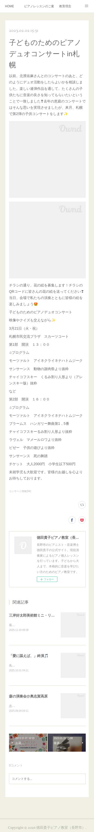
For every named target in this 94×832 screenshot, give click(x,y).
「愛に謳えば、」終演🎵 (28, 656)
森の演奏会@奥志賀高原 (28, 697)
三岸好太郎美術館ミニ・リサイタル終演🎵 (42, 615)
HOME (9, 6)
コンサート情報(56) (20, 491)
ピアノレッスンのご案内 (39, 6)
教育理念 (65, 6)
